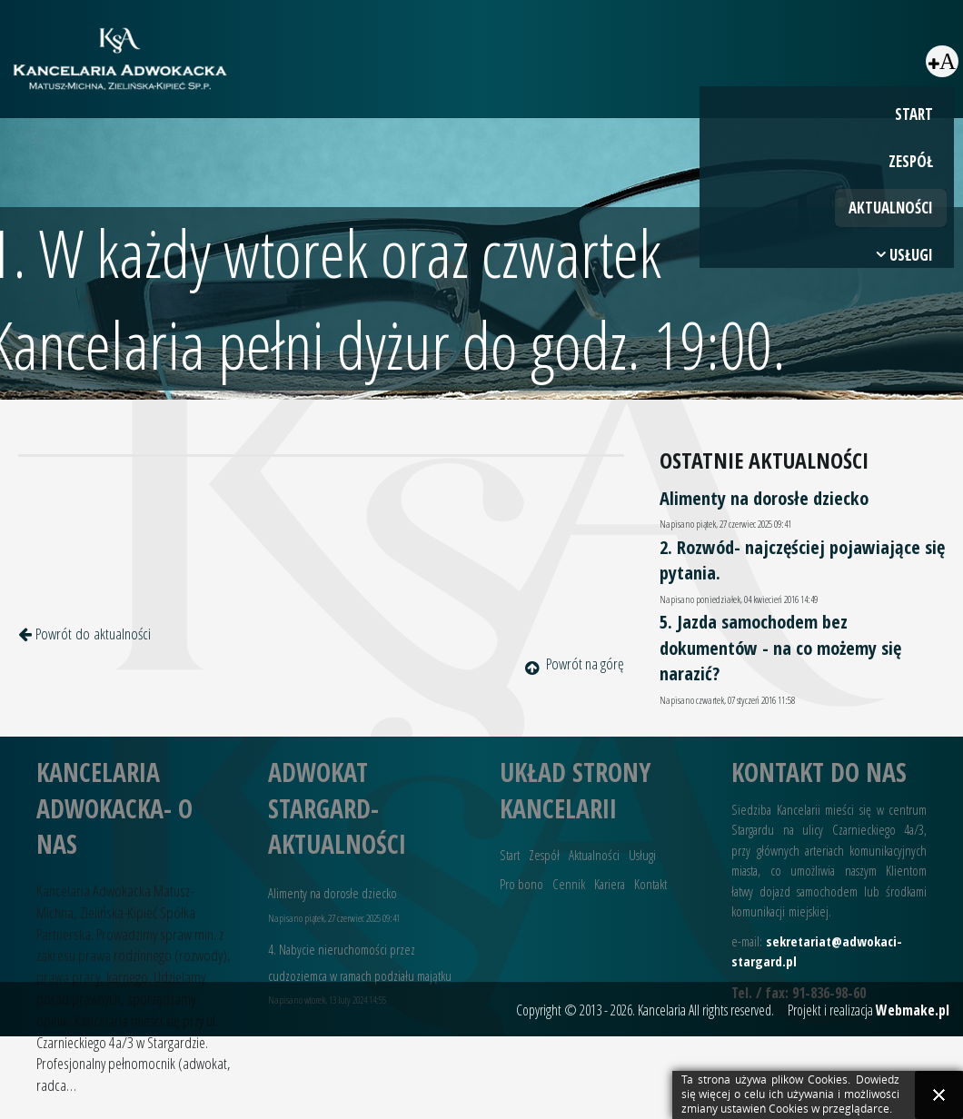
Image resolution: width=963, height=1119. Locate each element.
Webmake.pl (912, 1010)
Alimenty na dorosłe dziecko (764, 497)
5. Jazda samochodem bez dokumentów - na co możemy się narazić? (780, 647)
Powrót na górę (574, 663)
